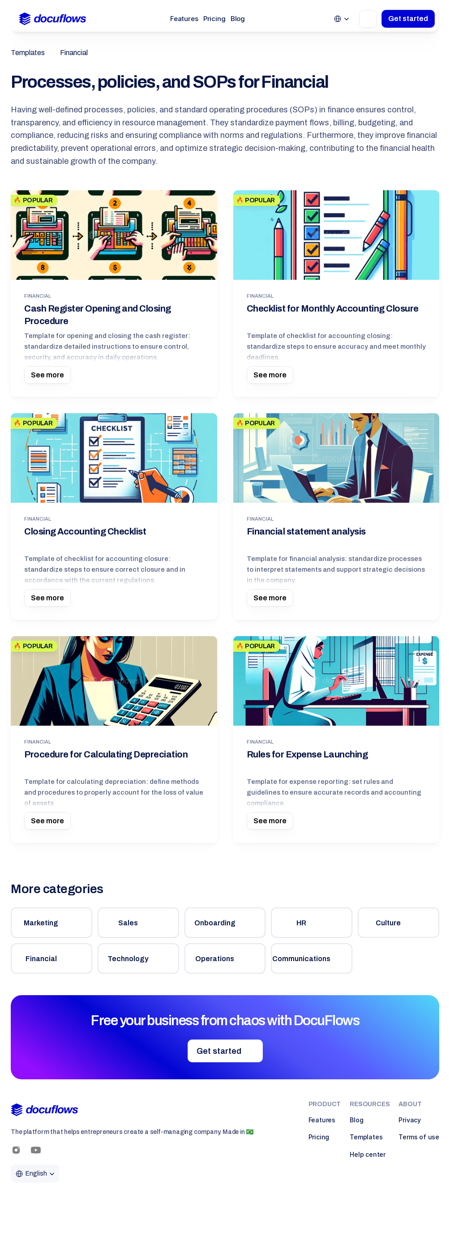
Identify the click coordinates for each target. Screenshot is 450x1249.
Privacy (410, 1120)
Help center (368, 1154)
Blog (238, 18)
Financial (74, 52)
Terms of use (419, 1137)
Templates (28, 52)
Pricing (214, 18)
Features (184, 18)
